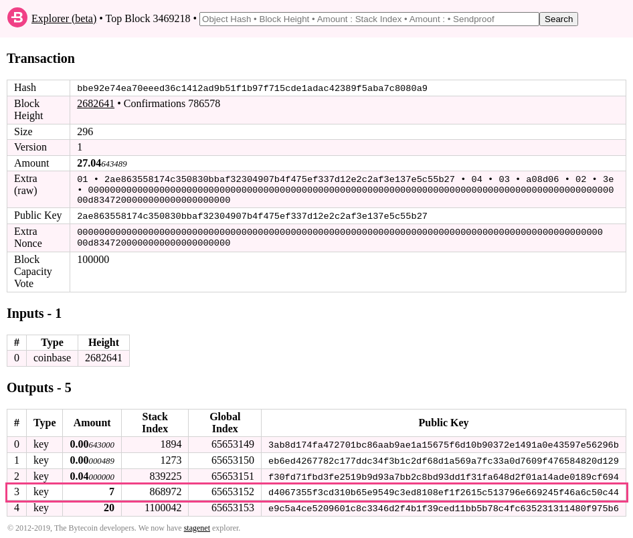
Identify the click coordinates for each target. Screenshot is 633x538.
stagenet (197, 525)
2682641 (95, 103)
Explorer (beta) (63, 18)
